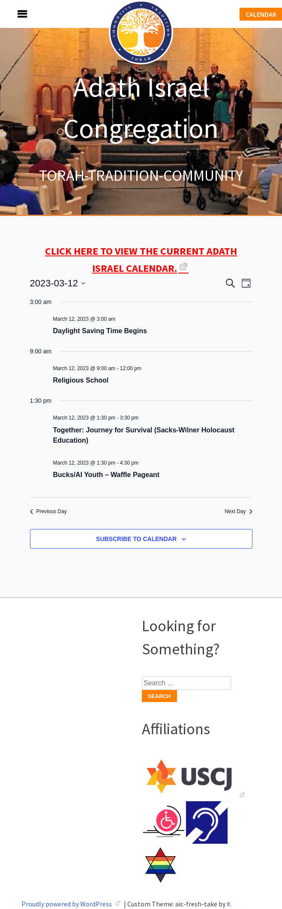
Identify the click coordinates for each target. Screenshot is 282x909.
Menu (13, 14)
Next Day (238, 511)
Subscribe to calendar (136, 538)
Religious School (81, 380)
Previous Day (48, 511)
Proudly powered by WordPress (67, 904)
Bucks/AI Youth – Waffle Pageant (106, 474)
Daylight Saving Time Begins (100, 330)
